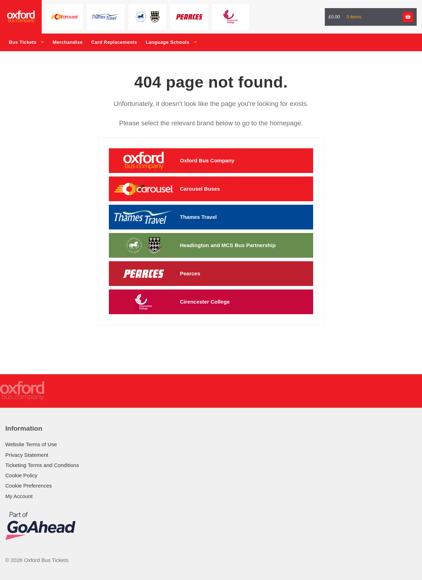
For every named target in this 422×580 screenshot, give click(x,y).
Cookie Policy (21, 475)
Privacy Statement (26, 455)
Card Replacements (114, 42)
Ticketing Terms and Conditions (42, 465)
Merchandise (68, 42)
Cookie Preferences (28, 486)
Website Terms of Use (31, 444)
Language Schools (167, 42)
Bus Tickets (22, 42)
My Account (19, 496)
